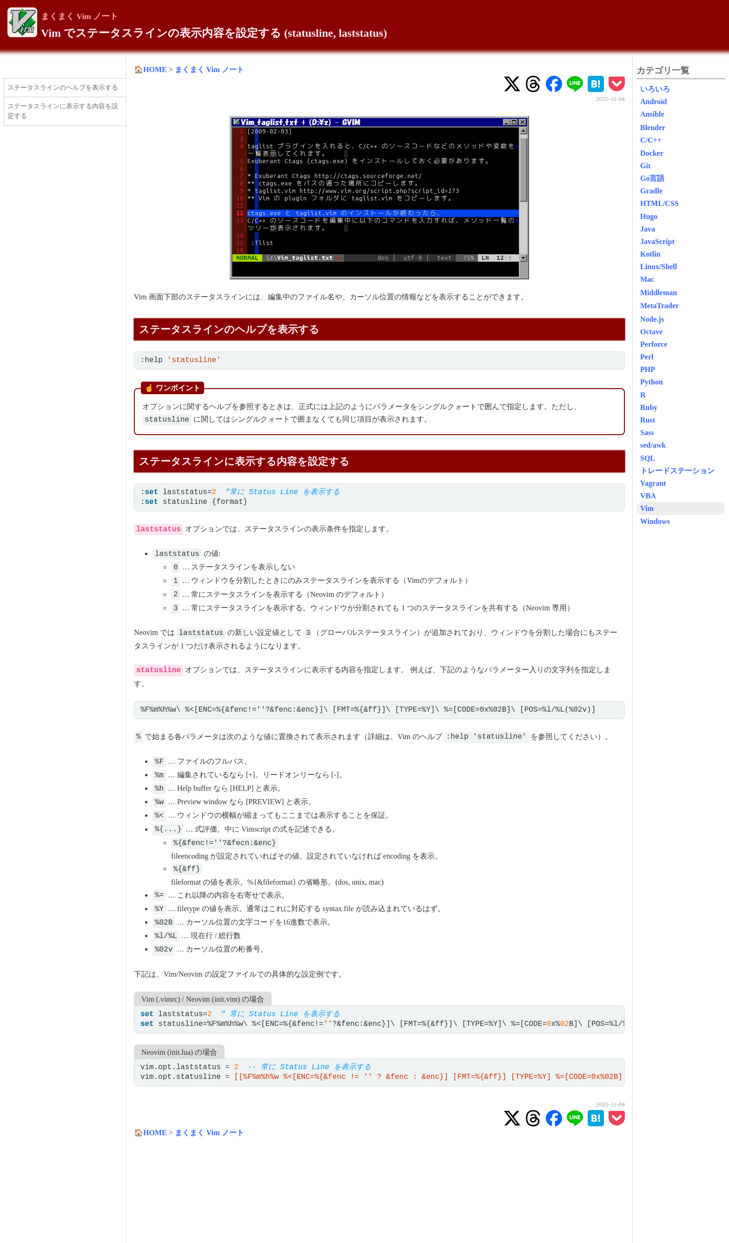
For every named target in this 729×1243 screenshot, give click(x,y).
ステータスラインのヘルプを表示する (62, 87)
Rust (647, 420)
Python (651, 382)
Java (647, 229)
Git (645, 166)
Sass (647, 432)
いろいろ (655, 89)
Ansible (652, 114)
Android (653, 102)
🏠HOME (150, 69)
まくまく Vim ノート (79, 16)
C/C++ (651, 140)
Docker (651, 153)
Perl (646, 357)
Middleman (658, 293)
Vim (647, 508)
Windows (655, 521)
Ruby (648, 407)
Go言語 (652, 178)
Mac (647, 279)
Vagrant (653, 483)
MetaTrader (659, 306)
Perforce (653, 344)
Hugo (648, 216)
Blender (652, 128)
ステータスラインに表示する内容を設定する (62, 111)
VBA (648, 496)
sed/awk (653, 445)
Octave (651, 332)
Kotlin (650, 254)
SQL (647, 458)
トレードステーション (677, 471)
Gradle (651, 191)
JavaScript (657, 241)
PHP (647, 369)
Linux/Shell (658, 267)
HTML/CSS (659, 203)
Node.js (652, 319)
